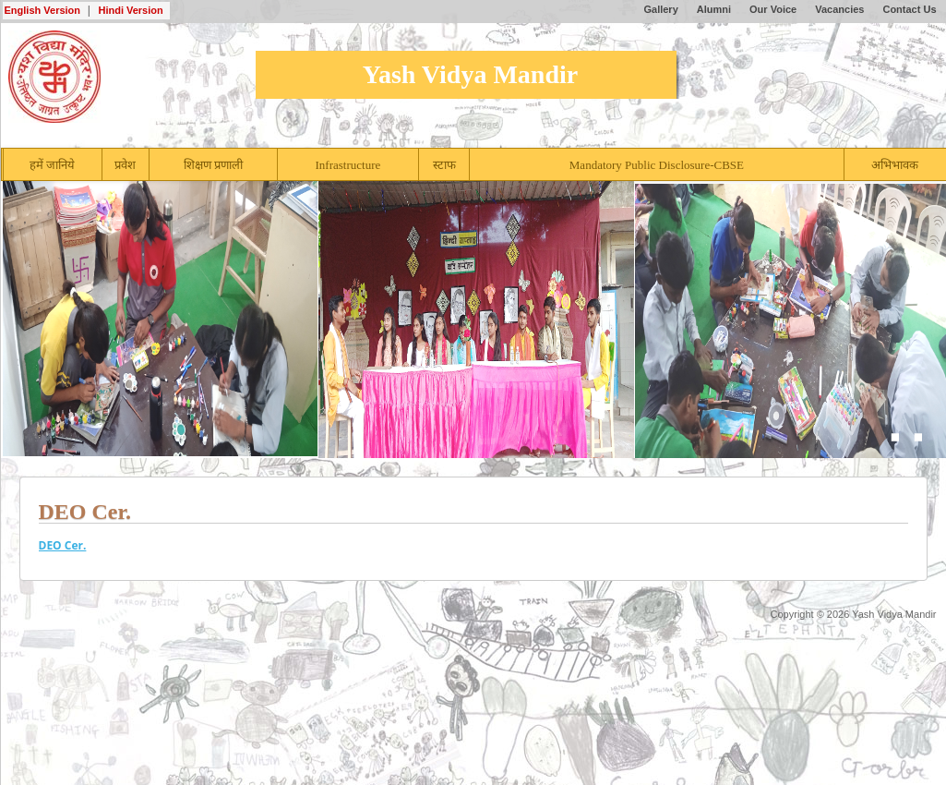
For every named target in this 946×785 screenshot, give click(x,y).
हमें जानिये (52, 165)
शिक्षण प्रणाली (213, 165)
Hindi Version (130, 10)
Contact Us (909, 9)
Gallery (660, 9)
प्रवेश (125, 165)
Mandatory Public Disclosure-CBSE (656, 165)
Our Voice (772, 9)
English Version (43, 10)
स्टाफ (444, 165)
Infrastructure (348, 165)
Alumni (714, 9)
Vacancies (839, 9)
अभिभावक (894, 165)
